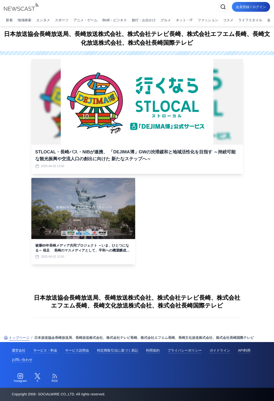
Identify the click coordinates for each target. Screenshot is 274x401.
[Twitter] (37, 378)
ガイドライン (220, 350)
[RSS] (54, 378)
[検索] (223, 7)
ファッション (208, 20)
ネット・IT (184, 20)
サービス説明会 (77, 350)
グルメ (166, 20)
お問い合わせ (22, 360)
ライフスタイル (250, 20)
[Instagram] (20, 378)
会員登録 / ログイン (251, 7)
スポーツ (62, 20)
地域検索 (24, 20)
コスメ (228, 20)
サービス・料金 (45, 350)
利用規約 (153, 350)
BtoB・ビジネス (114, 20)
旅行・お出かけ (144, 20)
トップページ (16, 338)
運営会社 (18, 350)
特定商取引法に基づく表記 (117, 350)
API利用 (244, 350)
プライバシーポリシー (184, 350)
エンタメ (43, 20)
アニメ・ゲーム (85, 20)
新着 (9, 20)
